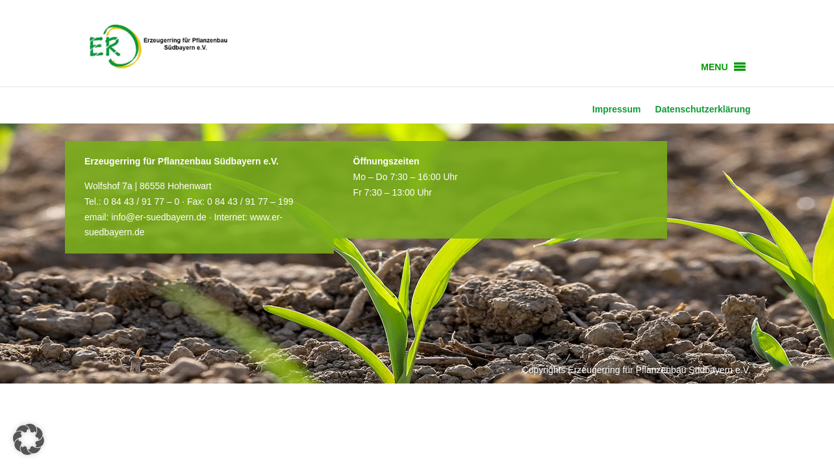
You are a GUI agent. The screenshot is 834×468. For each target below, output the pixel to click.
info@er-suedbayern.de (159, 217)
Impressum (616, 109)
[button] (714, 66)
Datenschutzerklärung (703, 109)
